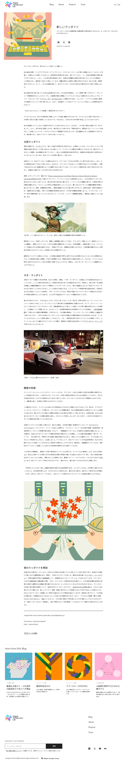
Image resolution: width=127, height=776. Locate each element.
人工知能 (8, 683)
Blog (51, 4)
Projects (72, 4)
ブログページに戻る (30, 633)
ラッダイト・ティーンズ (94, 321)
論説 (98, 312)
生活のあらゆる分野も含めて (82, 587)
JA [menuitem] (115, 5)
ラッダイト (39, 146)
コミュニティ (39, 683)
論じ (43, 599)
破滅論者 (46, 578)
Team (83, 4)
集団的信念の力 (43, 686)
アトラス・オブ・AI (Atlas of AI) (51, 99)
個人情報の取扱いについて (14, 751)
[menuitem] (115, 4)
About (61, 4)
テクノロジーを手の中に (77, 686)
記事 (13, 683)
